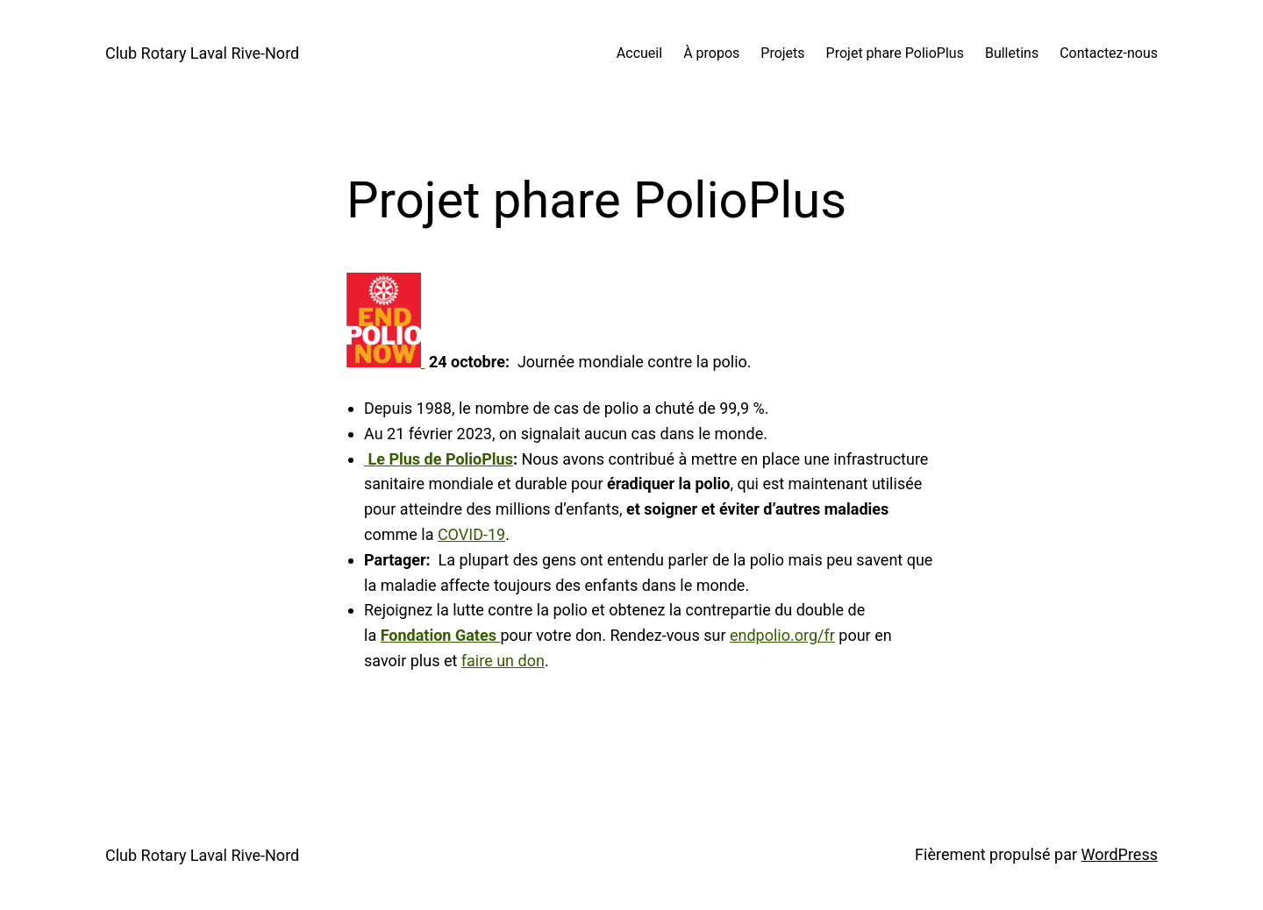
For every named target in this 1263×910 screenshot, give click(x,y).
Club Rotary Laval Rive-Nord (202, 53)
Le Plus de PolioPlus (438, 459)
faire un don (503, 660)
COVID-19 (471, 534)
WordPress (1119, 854)
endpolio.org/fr (782, 635)
